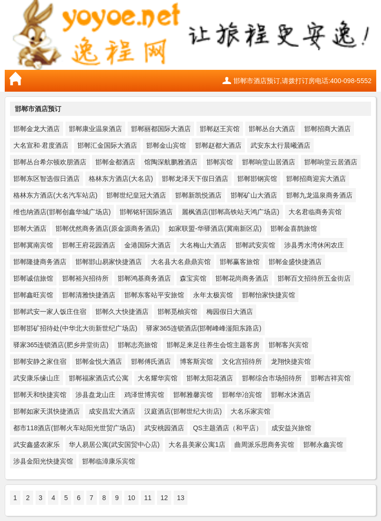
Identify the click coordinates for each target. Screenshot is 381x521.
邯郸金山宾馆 (166, 145)
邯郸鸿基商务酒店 (144, 278)
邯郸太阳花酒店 (209, 378)
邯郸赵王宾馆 (220, 129)
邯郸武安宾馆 (255, 245)
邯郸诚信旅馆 (33, 278)
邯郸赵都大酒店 (218, 145)
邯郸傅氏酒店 (151, 361)
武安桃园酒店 (164, 428)
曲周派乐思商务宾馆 (264, 444)
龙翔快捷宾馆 (291, 361)
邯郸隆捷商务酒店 (39, 261)
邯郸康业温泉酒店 (95, 129)
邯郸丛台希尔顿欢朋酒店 (49, 162)
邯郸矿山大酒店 (254, 195)
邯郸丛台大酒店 (272, 129)
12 (164, 498)
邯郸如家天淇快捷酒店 (46, 411)
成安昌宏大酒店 (112, 411)
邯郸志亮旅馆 (138, 345)
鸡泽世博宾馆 (144, 394)
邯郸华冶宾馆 (242, 394)
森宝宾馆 (193, 278)
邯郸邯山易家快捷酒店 (108, 261)
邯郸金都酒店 (115, 162)
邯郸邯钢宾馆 (257, 178)
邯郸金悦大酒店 (98, 361)
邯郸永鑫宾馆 (323, 444)
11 (148, 498)
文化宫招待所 (242, 361)
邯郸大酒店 (29, 228)
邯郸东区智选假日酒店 (46, 178)
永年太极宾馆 (213, 295)
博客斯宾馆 (196, 361)
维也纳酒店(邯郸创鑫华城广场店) (62, 212)
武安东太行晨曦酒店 (280, 145)
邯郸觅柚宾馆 (177, 311)
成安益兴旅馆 (291, 428)
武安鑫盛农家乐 (36, 444)
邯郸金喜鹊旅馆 (293, 228)
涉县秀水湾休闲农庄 (314, 245)
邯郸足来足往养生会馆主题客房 (213, 345)
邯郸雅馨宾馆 (193, 394)
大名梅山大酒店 (203, 245)
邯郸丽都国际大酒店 (161, 129)
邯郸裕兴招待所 (85, 278)
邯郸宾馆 (219, 162)
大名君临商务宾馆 (315, 212)
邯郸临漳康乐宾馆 (108, 461)
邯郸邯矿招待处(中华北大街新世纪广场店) (75, 328)
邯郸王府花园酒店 (88, 245)
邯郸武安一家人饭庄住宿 (49, 311)
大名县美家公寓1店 (196, 444)
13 (181, 498)
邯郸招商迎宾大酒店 (316, 178)
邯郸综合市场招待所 (272, 378)
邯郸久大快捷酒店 (122, 311)
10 (131, 498)
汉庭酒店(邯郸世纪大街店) (183, 411)
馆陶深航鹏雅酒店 (170, 162)
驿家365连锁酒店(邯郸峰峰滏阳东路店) (203, 328)
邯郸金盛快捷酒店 (295, 261)
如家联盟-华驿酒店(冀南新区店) (214, 228)
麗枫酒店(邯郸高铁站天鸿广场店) (230, 212)
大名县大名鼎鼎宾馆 (181, 261)
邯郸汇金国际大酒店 (107, 145)
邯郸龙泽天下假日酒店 (195, 178)
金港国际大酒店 (147, 245)
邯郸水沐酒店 (291, 394)
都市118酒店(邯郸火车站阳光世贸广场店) (74, 428)
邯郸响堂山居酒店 (268, 162)
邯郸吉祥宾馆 (331, 378)
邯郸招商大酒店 (327, 129)
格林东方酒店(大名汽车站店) (55, 195)
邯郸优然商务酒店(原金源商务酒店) (107, 228)
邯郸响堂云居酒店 (330, 162)
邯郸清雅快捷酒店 (88, 295)
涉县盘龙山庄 (95, 394)
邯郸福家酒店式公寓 (99, 378)
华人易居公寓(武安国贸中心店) (114, 444)
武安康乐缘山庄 (36, 378)
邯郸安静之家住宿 (39, 361)
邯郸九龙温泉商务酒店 (319, 195)
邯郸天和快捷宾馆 (39, 394)
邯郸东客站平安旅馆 (154, 295)
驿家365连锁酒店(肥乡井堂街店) (61, 345)
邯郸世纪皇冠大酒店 (136, 195)
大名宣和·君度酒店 (40, 145)
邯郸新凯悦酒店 (198, 195)
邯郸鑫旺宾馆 (33, 295)
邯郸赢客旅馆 (240, 261)
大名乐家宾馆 (250, 411)
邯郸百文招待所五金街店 (314, 278)
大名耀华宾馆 (157, 378)
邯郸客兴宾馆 (288, 345)
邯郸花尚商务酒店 (242, 278)
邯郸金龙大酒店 (36, 129)
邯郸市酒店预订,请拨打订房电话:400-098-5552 (302, 81)
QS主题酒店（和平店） (227, 428)
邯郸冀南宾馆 (33, 245)
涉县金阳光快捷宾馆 (43, 461)
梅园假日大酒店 (229, 311)
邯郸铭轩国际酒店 (146, 212)
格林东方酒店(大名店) (121, 178)
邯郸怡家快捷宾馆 (268, 295)
